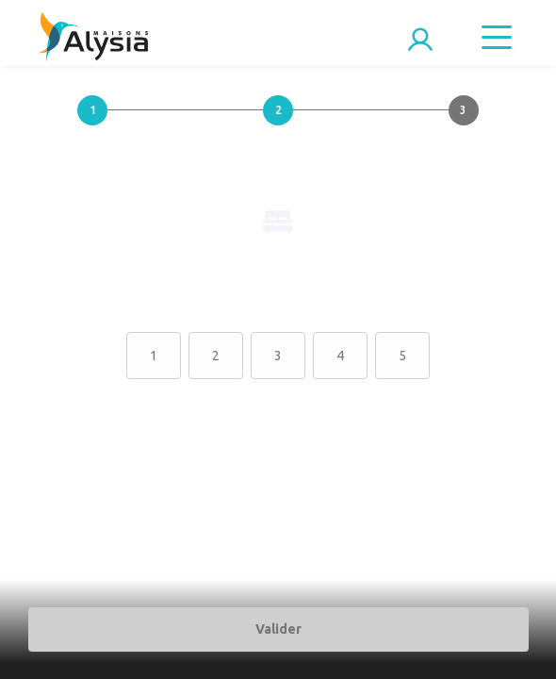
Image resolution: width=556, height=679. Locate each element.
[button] (93, 125)
